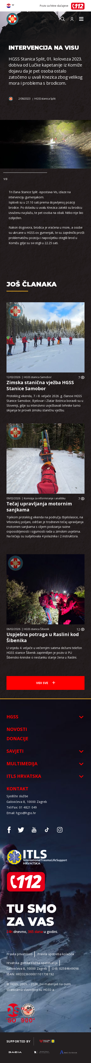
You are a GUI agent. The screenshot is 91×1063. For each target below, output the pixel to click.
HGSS (12, 717)
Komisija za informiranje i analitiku (44, 498)
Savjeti (15, 751)
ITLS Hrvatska (23, 776)
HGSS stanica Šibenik (36, 629)
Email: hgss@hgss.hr (21, 813)
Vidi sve (45, 683)
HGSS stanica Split (45, 98)
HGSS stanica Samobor (38, 377)
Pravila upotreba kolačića (55, 954)
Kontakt (17, 789)
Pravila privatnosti (19, 954)
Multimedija (21, 764)
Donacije (17, 738)
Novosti (16, 729)
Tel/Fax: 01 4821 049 (21, 807)
